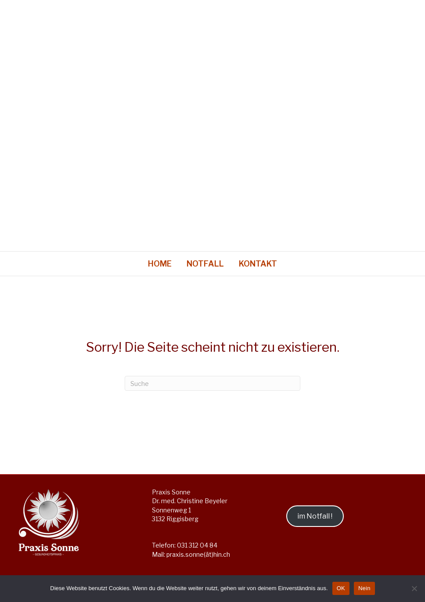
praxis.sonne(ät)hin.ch (198, 554)
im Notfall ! (314, 516)
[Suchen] (212, 383)
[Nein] (414, 588)
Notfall (205, 263)
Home (160, 263)
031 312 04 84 (197, 545)
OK (341, 588)
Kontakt (258, 263)
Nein (364, 588)
